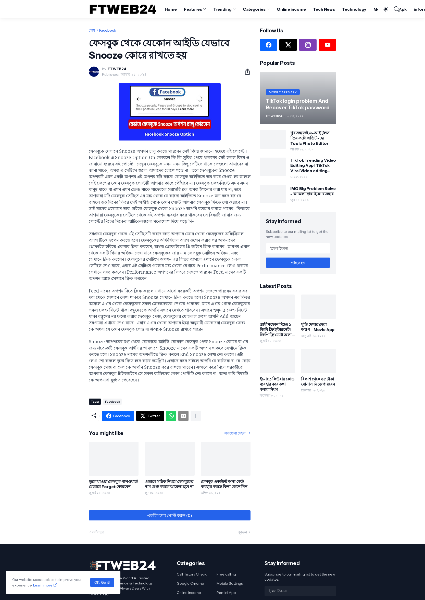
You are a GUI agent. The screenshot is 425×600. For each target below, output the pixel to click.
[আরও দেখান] (196, 416)
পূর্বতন (242, 532)
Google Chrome (190, 583)
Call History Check (192, 574)
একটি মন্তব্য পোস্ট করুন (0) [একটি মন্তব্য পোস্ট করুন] (169, 515)
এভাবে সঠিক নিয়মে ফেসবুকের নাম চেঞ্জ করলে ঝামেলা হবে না (169, 484)
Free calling (226, 574)
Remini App (226, 592)
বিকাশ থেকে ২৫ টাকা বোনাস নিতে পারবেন (318, 381)
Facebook (107, 30)
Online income (291, 9)
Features (193, 9)
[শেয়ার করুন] (245, 72)
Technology (354, 9)
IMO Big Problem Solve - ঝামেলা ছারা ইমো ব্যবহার (313, 191)
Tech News (324, 9)
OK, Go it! (102, 582)
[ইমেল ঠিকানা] (298, 248)
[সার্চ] (394, 9)
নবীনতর (98, 532)
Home (171, 9)
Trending (222, 9)
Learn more (43, 585)
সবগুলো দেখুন (234, 433)
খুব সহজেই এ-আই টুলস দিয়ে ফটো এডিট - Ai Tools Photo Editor (310, 138)
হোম (92, 30)
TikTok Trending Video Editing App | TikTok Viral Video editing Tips (313, 165)
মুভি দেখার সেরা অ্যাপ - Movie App (317, 327)
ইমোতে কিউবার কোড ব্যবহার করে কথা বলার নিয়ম (277, 384)
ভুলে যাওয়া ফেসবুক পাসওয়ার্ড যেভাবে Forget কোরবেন (113, 484)
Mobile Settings (230, 583)
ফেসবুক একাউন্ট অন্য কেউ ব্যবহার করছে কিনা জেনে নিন (224, 484)
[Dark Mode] (383, 9)
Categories (254, 9)
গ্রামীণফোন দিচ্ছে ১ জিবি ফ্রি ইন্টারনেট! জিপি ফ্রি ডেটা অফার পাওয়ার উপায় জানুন (277, 329)
